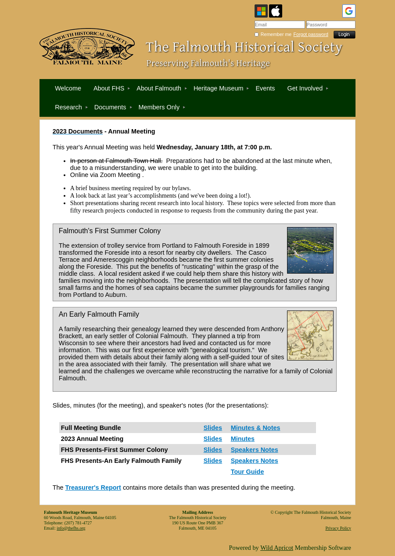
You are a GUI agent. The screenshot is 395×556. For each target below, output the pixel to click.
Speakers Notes (254, 449)
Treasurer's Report (93, 487)
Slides (213, 427)
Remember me (276, 34)
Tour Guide (247, 471)
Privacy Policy (338, 528)
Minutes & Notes (255, 427)
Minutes (243, 438)
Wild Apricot (276, 547)
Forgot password (311, 34)
